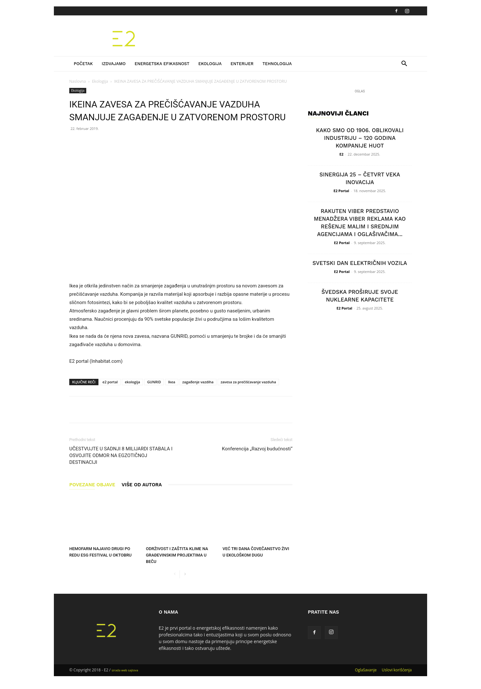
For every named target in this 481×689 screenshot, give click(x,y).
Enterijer (242, 63)
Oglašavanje (366, 670)
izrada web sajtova (125, 670)
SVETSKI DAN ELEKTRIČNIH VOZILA (360, 263)
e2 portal (110, 381)
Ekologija (210, 63)
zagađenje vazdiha (198, 381)
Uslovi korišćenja (397, 670)
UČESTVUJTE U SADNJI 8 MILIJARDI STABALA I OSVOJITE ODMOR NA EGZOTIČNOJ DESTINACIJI (121, 455)
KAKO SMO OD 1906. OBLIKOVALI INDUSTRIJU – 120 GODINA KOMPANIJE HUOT (359, 138)
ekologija (132, 381)
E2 (341, 154)
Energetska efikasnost (162, 63)
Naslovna (77, 81)
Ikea (171, 381)
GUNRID (154, 381)
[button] (404, 64)
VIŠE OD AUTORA (142, 485)
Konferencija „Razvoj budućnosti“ (257, 449)
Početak (83, 63)
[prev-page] (175, 574)
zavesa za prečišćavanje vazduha (248, 381)
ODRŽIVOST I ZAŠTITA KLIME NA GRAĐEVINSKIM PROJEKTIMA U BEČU (177, 555)
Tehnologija (277, 63)
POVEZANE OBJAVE (92, 485)
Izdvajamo (114, 63)
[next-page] (185, 574)
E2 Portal (341, 190)
